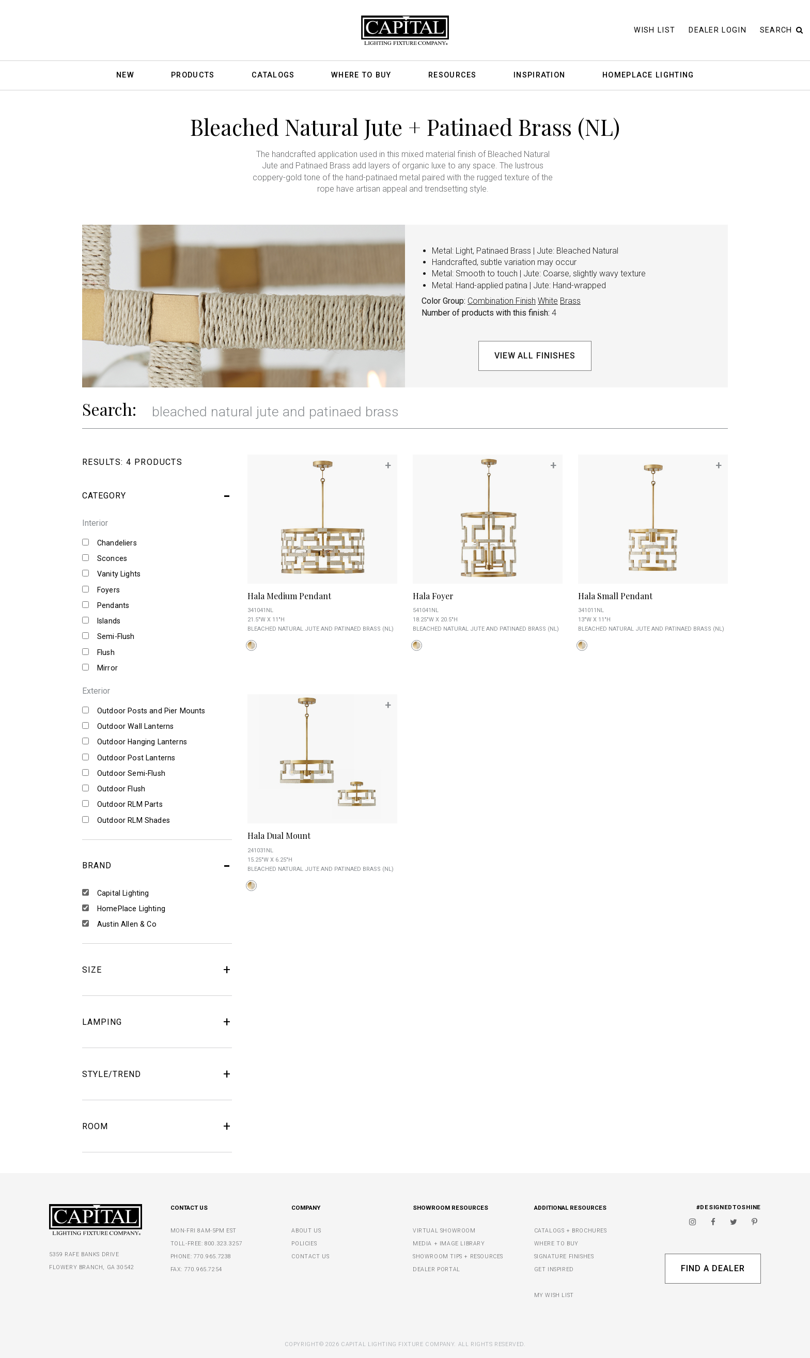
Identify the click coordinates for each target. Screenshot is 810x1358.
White (548, 301)
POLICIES (304, 1243)
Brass (570, 301)
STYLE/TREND (157, 1074)
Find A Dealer (712, 1268)
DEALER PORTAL (436, 1269)
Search (781, 30)
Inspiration (539, 76)
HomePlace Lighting (648, 76)
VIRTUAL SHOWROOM (444, 1230)
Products (192, 76)
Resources (452, 76)
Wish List (655, 30)
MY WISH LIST (554, 1295)
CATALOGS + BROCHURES (570, 1230)
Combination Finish (502, 301)
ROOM (157, 1126)
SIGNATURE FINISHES (564, 1256)
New (125, 76)
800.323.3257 (223, 1243)
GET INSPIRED (554, 1269)
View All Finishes (534, 356)
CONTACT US (310, 1256)
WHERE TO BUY (556, 1243)
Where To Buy (361, 76)
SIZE (157, 969)
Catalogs (273, 76)
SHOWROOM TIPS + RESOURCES (458, 1256)
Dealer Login (717, 30)
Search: (109, 409)
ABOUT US (306, 1230)
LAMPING (157, 1022)
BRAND (157, 866)
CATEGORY (157, 496)
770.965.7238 (212, 1256)
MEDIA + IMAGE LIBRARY (449, 1243)
